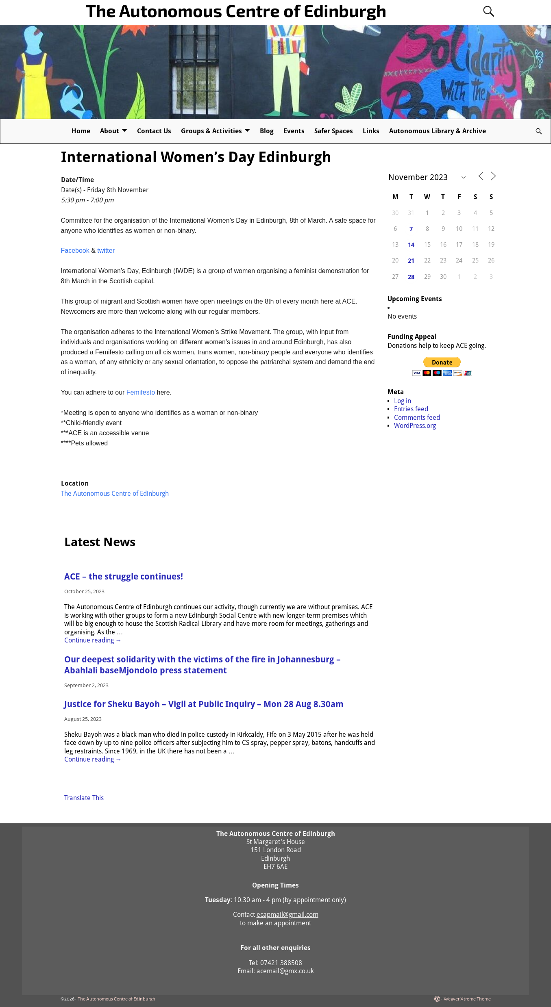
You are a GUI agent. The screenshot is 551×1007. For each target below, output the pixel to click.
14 (411, 245)
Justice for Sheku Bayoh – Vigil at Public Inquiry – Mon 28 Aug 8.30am (204, 704)
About (109, 131)
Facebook (75, 250)
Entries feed (411, 409)
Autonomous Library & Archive (437, 131)
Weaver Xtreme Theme (467, 999)
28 (411, 277)
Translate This (84, 798)
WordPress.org (415, 426)
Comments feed (417, 417)
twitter (106, 250)
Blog (267, 131)
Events (294, 131)
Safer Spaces (333, 131)
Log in (402, 401)
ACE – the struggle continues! (123, 577)
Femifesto (140, 392)
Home (81, 131)
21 (411, 261)
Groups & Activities (211, 131)
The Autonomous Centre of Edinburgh (236, 10)
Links (371, 131)
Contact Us (154, 131)
